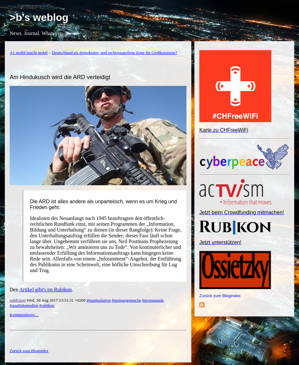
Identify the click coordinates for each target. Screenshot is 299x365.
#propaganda (153, 300)
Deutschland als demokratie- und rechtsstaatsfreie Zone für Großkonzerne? (114, 52)
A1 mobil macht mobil (29, 52)
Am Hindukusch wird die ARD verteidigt (60, 77)
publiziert (18, 300)
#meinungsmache (126, 300)
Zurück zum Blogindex (220, 295)
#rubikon (46, 305)
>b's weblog (39, 17)
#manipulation (98, 300)
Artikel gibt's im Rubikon (45, 289)
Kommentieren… (24, 314)
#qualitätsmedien (24, 305)
